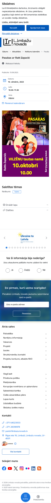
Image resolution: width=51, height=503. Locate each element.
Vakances (7, 342)
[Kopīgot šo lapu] (25, 210)
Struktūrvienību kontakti (14, 354)
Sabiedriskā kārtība (12, 390)
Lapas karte (8, 399)
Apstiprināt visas (37, 28)
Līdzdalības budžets (12, 403)
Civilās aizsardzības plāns (14, 395)
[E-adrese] (7, 443)
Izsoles (6, 350)
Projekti (6, 346)
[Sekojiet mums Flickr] (27, 468)
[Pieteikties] (26, 313)
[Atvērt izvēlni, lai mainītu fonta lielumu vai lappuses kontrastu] (38, 498)
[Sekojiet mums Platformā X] (16, 468)
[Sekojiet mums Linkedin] (33, 468)
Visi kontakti (15, 451)
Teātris (16, 192)
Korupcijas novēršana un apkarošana (20, 386)
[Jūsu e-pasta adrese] (26, 304)
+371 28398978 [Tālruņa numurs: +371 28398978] (12, 427)
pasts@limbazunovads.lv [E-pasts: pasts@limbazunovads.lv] (16, 431)
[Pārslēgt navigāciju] (25, 497)
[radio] (9, 270)
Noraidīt (13, 28)
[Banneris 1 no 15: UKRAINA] (25, 238)
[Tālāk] (46, 238)
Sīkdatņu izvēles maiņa (13, 407)
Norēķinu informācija (12, 337)
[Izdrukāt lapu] (25, 204)
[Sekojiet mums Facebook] (4, 468)
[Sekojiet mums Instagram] (22, 468)
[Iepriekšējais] (4, 238)
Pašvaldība (8, 333)
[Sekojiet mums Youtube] (10, 468)
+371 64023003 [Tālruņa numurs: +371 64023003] (12, 422)
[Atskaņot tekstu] (13, 63)
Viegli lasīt (7, 374)
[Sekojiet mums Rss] (39, 468)
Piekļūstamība (9, 382)
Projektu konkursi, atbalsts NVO (17, 359)
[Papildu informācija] (15, 444)
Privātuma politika (11, 378)
